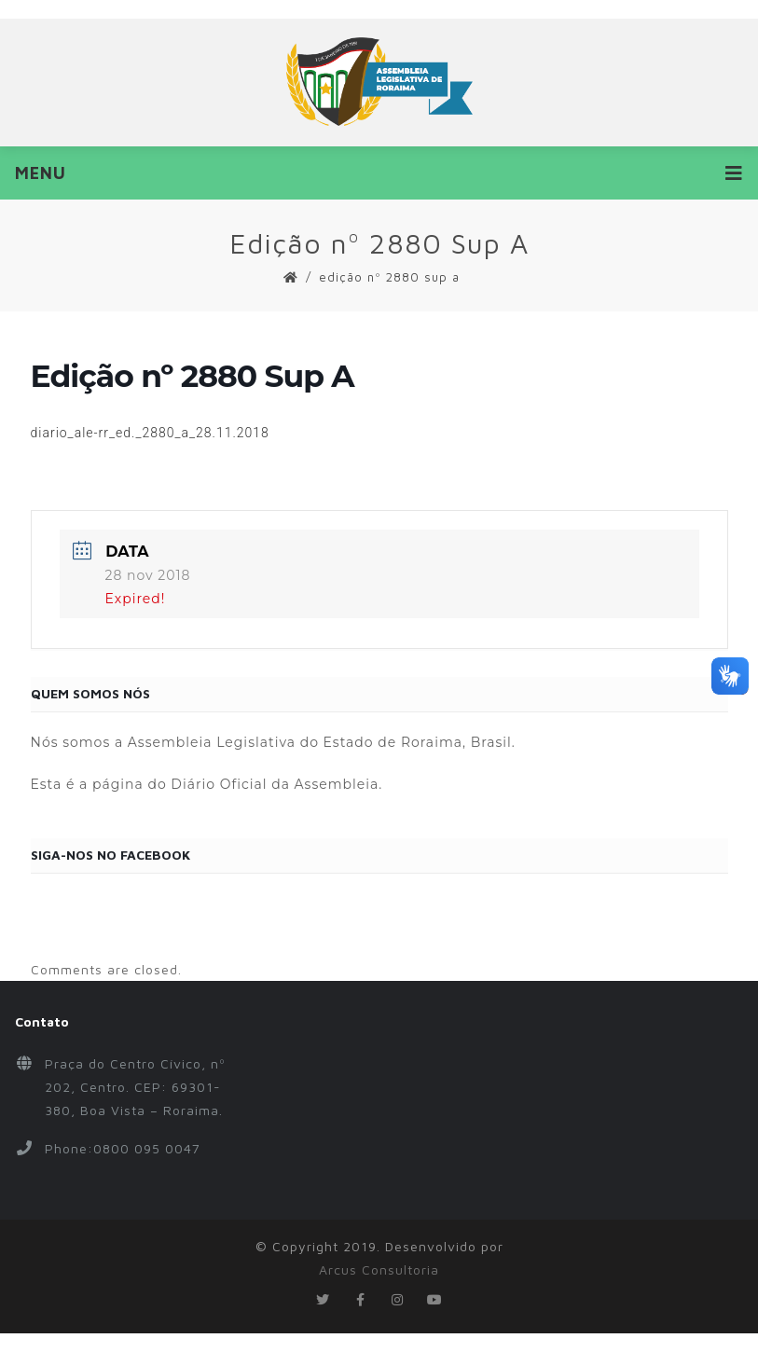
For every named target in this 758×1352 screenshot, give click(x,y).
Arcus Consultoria (379, 1269)
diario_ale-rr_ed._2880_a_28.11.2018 (150, 432)
